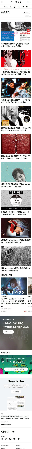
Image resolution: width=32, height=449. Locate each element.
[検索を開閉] (27, 2)
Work (16, 418)
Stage (25, 416)
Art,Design (9, 416)
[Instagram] (14, 7)
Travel (21, 418)
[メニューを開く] (30, 2)
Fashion (27, 418)
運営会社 (18, 445)
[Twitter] (10, 7)
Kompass (8, 424)
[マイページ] (2, 2)
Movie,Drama (18, 416)
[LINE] (27, 7)
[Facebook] (18, 7)
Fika (2, 424)
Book (2, 418)
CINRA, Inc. (8, 431)
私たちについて (4, 445)
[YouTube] (23, 7)
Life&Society (10, 418)
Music (3, 416)
